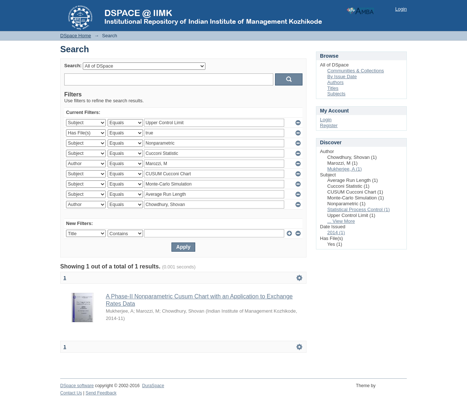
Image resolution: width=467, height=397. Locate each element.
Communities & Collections (355, 70)
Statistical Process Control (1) (358, 209)
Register (328, 125)
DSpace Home (75, 35)
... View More (341, 221)
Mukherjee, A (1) (344, 169)
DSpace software (77, 385)
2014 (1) (336, 232)
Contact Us (71, 393)
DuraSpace (153, 385)
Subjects (336, 93)
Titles (333, 88)
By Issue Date (342, 76)
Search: (73, 65)
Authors (335, 82)
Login (401, 9)
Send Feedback (101, 393)
